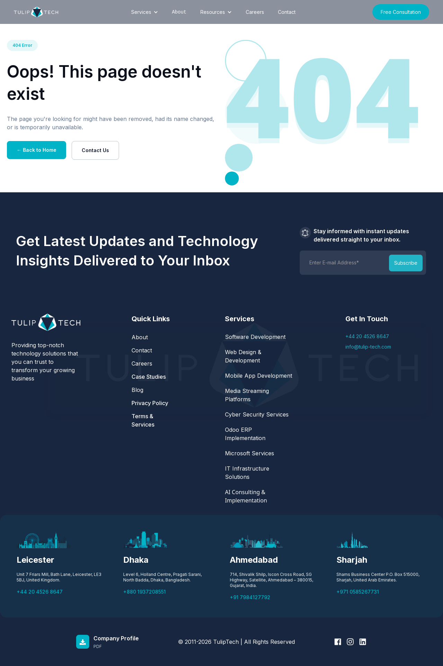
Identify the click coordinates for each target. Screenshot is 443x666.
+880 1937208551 (144, 592)
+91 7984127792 (250, 597)
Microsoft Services (249, 453)
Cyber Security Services (257, 414)
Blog (137, 389)
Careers (255, 12)
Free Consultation (401, 12)
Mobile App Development (259, 375)
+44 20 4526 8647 (367, 336)
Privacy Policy (150, 403)
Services (141, 12)
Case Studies (149, 376)
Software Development (256, 336)
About (140, 337)
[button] (144, 12)
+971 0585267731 (357, 592)
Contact (287, 12)
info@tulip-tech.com (368, 347)
